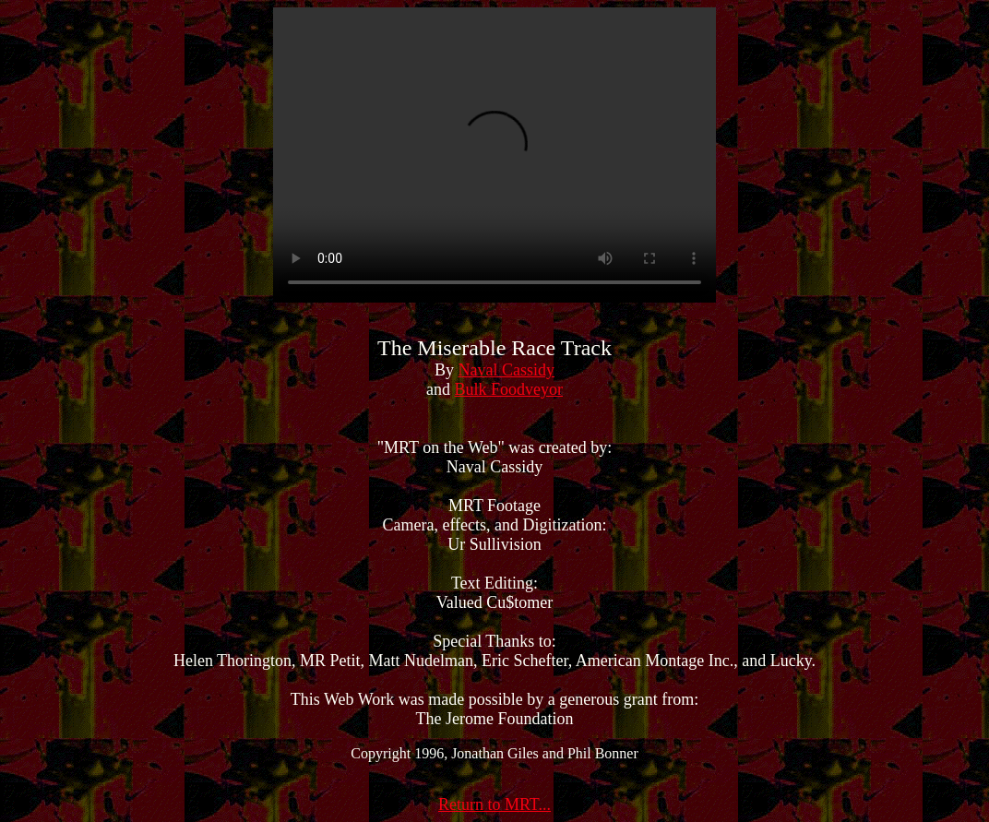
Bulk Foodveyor (508, 389)
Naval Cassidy (506, 370)
